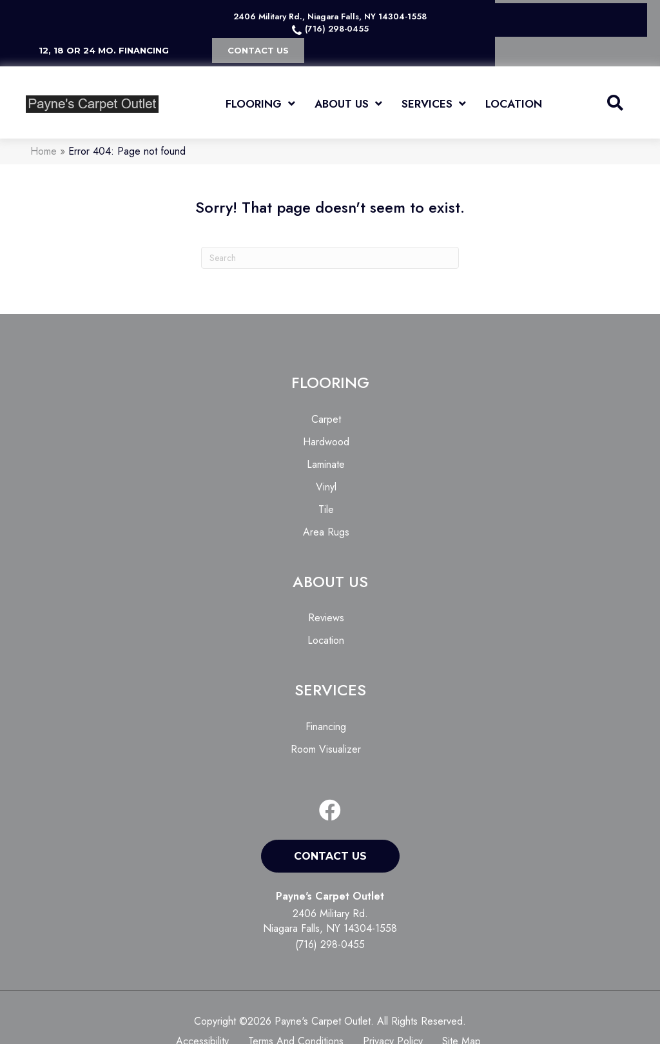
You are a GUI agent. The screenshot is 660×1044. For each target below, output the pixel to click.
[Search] (330, 258)
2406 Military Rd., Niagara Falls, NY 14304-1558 (330, 16)
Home (43, 151)
